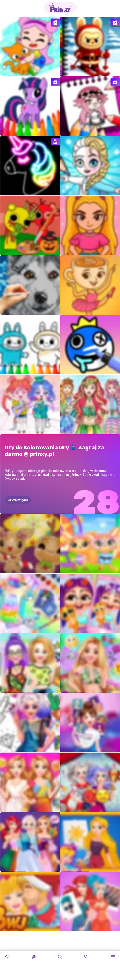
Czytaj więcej (18, 500)
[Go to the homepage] (60, 7)
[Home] (7, 957)
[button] (34, 957)
